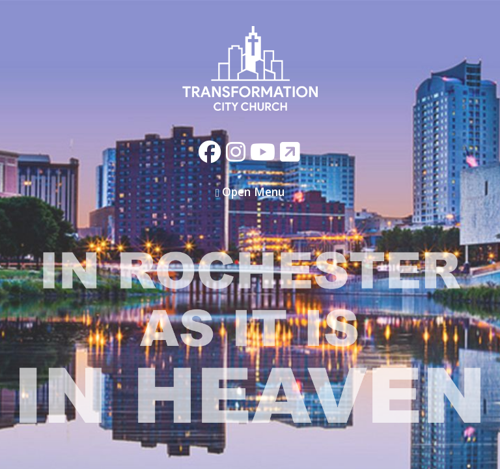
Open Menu (250, 191)
